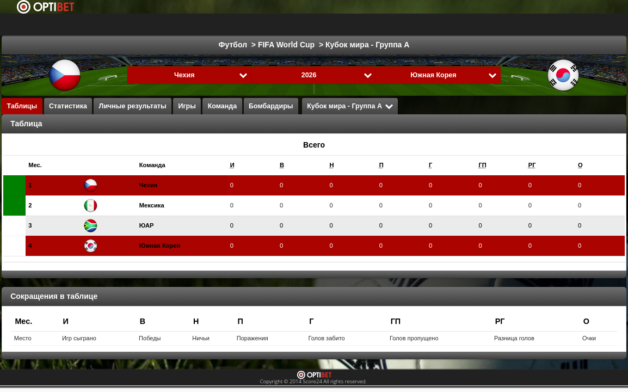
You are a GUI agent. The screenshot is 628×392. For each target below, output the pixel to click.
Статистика (68, 106)
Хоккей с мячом (499, 24)
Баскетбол (230, 24)
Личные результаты (133, 106)
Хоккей (182, 24)
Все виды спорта (575, 24)
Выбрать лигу (69, 24)
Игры (187, 106)
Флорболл (436, 24)
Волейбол (382, 24)
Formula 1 (283, 24)
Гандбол (332, 24)
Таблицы (22, 106)
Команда (222, 106)
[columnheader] (53, 165)
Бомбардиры (271, 106)
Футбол (138, 24)
